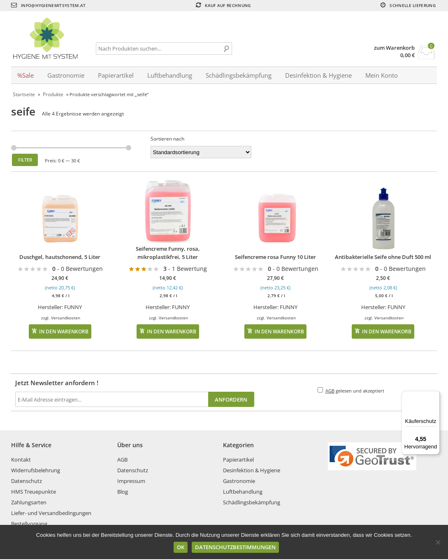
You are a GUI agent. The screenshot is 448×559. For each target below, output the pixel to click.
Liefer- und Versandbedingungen (51, 513)
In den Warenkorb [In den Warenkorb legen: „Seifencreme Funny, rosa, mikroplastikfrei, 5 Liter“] (171, 331)
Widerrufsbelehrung (35, 470)
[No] (438, 542)
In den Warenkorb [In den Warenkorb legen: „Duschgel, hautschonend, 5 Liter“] (63, 331)
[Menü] (435, 396)
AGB (329, 391)
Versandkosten (65, 318)
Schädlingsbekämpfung (239, 75)
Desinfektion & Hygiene (318, 75)
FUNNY (73, 307)
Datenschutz (26, 481)
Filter (25, 160)
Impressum (131, 481)
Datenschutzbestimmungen (235, 547)
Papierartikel (116, 75)
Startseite (24, 94)
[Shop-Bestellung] (201, 152)
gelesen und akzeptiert (351, 391)
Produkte (53, 94)
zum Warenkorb (394, 48)
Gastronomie (65, 75)
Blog (122, 491)
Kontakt (21, 459)
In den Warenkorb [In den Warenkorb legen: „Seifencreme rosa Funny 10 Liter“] (279, 331)
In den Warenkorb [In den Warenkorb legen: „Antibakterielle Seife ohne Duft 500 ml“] (386, 331)
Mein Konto (381, 75)
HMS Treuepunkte (33, 491)
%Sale (25, 75)
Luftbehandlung (169, 75)
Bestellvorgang (29, 523)
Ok (180, 547)
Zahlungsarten (28, 502)
